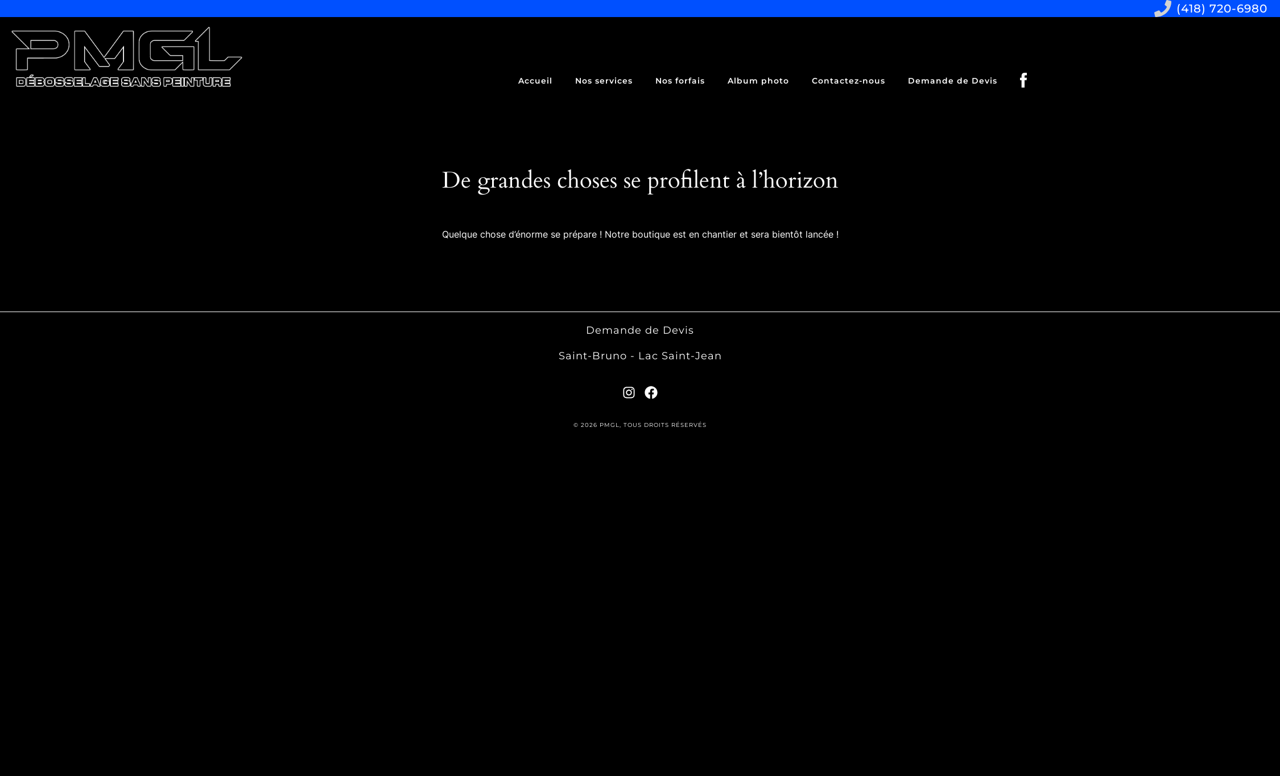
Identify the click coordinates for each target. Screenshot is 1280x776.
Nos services (604, 81)
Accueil (535, 81)
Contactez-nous (848, 81)
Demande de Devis (952, 81)
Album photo (758, 81)
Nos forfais (680, 81)
